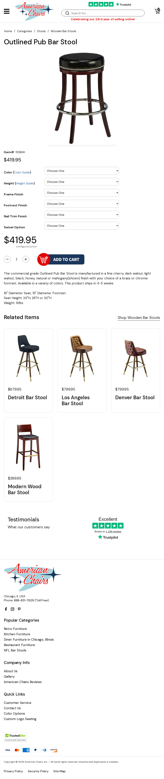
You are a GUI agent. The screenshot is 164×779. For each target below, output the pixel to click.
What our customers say (29, 527)
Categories (24, 31)
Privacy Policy (13, 771)
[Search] (106, 13)
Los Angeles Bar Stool (76, 401)
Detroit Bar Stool (27, 398)
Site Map (59, 771)
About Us (10, 671)
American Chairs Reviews (23, 682)
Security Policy (38, 771)
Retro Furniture (15, 628)
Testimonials (23, 519)
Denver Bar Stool (135, 398)
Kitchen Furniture (17, 634)
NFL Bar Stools (15, 650)
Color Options (14, 713)
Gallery (9, 676)
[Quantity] (16, 259)
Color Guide (22, 172)
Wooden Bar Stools (63, 31)
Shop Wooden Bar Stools (139, 317)
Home (8, 31)
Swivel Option (14, 227)
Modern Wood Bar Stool (24, 490)
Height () (19, 183)
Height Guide (24, 183)
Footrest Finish (15, 205)
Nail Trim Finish (15, 216)
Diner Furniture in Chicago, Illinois (29, 639)
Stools (41, 31)
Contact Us (12, 708)
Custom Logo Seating (20, 719)
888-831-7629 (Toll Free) (31, 600)
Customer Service (17, 702)
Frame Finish (13, 194)
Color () (17, 172)
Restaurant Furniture (19, 645)
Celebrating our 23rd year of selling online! (103, 19)
